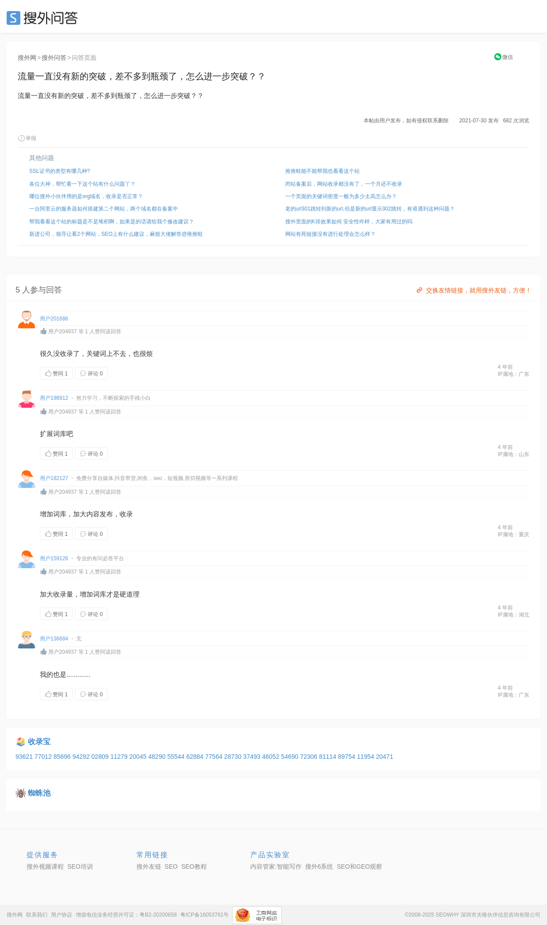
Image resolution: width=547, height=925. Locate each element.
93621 (25, 756)
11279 (119, 756)
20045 (138, 756)
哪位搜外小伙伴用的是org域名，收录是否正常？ (86, 196)
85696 (63, 756)
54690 (290, 756)
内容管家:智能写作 (276, 866)
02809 (100, 756)
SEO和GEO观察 (359, 866)
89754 (347, 756)
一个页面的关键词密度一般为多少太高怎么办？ (341, 196)
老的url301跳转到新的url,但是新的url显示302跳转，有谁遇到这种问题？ (370, 209)
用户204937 (62, 331)
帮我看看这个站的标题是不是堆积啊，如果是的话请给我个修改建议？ (111, 222)
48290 (157, 756)
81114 (328, 756)
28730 (233, 756)
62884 (195, 756)
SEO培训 (80, 866)
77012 (44, 756)
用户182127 (54, 478)
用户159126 (54, 558)
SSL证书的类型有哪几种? (59, 171)
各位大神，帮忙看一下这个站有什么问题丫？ (82, 184)
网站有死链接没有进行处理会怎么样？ (330, 234)
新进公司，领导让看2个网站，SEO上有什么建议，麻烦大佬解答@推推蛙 (116, 234)
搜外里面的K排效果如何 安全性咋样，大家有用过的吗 (348, 222)
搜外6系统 (319, 866)
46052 (271, 756)
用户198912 (54, 398)
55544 (176, 756)
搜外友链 (148, 866)
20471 (384, 756)
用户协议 (61, 915)
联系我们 (36, 915)
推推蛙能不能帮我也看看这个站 (322, 171)
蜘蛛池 (39, 793)
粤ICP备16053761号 (204, 915)
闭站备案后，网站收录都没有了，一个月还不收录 (343, 184)
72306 (309, 756)
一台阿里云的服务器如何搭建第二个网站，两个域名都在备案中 (103, 209)
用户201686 (54, 319)
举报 (27, 138)
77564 (214, 756)
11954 (366, 756)
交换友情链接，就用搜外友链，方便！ (473, 290)
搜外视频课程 (45, 866)
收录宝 (39, 742)
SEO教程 (194, 866)
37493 (252, 756)
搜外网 (27, 57)
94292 (81, 756)
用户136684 (54, 639)
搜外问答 (54, 57)
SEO (44, 18)
